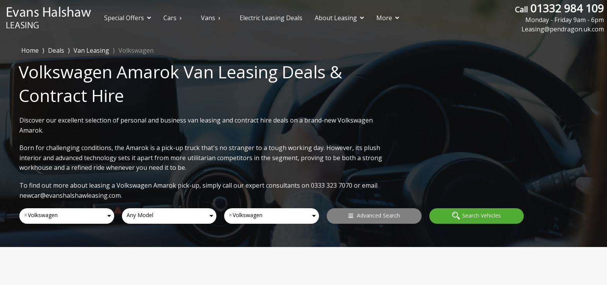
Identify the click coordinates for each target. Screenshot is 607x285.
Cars (170, 18)
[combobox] (66, 216)
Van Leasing (91, 50)
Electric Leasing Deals (271, 18)
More (387, 18)
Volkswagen (136, 50)
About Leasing (339, 18)
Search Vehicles (476, 215)
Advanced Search (374, 215)
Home (30, 49)
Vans (208, 18)
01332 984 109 (559, 13)
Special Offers (127, 18)
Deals (56, 50)
